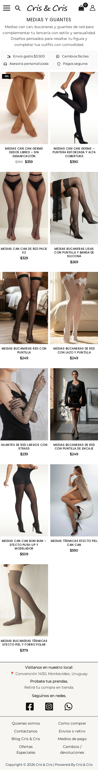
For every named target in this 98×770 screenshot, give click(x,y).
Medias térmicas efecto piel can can (74, 543)
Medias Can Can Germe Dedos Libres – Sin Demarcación (24, 152)
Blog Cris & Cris (25, 738)
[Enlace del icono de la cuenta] (92, 8)
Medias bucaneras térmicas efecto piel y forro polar (24, 643)
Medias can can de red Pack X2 (24, 251)
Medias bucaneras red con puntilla (24, 350)
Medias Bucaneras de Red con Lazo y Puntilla (74, 350)
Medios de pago (72, 738)
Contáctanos (25, 731)
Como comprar (72, 723)
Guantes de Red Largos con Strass (24, 447)
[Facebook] (29, 706)
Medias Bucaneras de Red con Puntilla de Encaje (74, 447)
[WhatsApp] (68, 706)
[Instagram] (49, 706)
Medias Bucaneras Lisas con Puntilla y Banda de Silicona (74, 252)
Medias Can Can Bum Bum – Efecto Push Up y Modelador (24, 544)
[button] (18, 8)
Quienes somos (26, 723)
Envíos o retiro (72, 731)
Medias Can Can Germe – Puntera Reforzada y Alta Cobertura (74, 152)
